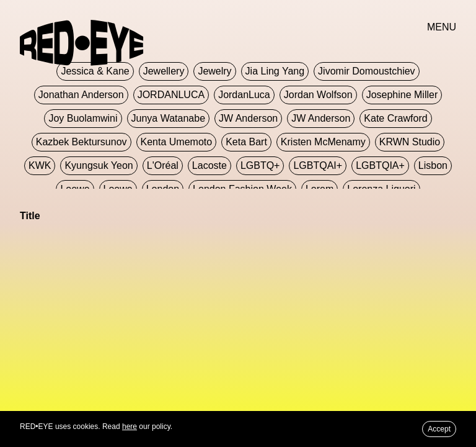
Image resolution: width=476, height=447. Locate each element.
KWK (40, 165)
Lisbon (432, 165)
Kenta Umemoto (177, 142)
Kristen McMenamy (323, 142)
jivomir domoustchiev (366, 71)
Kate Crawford (395, 118)
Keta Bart (246, 142)
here (129, 426)
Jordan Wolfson (318, 94)
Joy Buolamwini (82, 118)
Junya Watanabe (168, 118)
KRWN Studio (409, 142)
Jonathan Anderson (81, 94)
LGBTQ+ (260, 165)
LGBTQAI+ (317, 165)
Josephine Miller (402, 94)
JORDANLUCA (171, 94)
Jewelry (214, 71)
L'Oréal (162, 165)
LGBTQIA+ (380, 165)
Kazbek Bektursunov (81, 142)
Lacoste (209, 165)
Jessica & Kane (95, 71)
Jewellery (164, 71)
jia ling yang (274, 71)
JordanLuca (244, 94)
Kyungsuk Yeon (98, 165)
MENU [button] (441, 27)
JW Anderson (248, 118)
